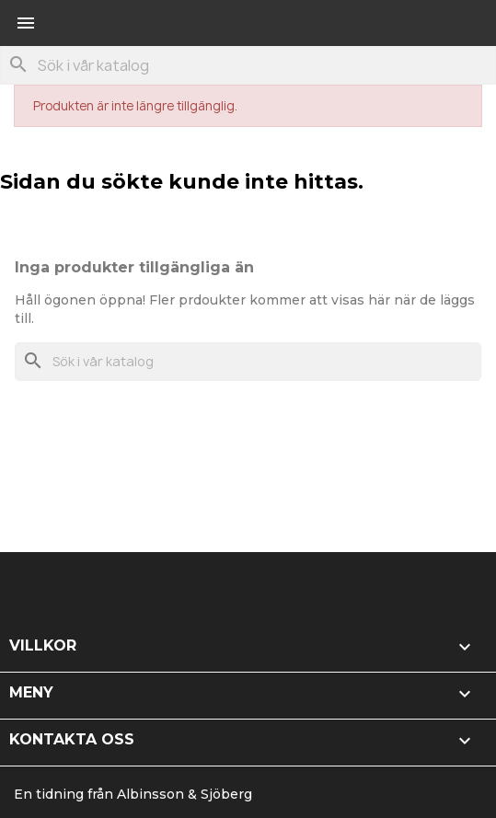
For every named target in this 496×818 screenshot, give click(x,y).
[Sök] (248, 65)
